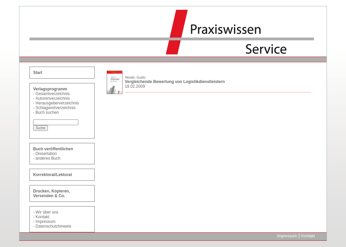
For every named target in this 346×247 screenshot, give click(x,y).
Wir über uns (46, 212)
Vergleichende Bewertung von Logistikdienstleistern (175, 81)
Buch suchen (47, 112)
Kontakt (42, 217)
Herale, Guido (135, 77)
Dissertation (46, 153)
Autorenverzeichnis (52, 98)
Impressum (45, 221)
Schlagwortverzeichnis (55, 107)
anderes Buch (47, 158)
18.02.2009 (135, 86)
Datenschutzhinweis (53, 226)
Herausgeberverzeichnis (57, 103)
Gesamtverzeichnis (52, 93)
